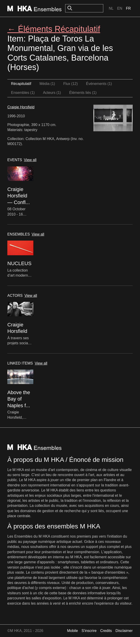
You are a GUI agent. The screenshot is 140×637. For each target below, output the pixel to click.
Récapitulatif (21, 84)
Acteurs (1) (52, 93)
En (119, 8)
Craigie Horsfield (20, 107)
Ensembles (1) (23, 93)
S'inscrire (88, 631)
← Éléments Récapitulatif (53, 29)
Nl (111, 8)
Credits (106, 631)
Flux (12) (70, 84)
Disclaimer (124, 631)
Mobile (72, 631)
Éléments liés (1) (82, 93)
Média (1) (47, 84)
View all (30, 160)
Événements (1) (99, 84)
